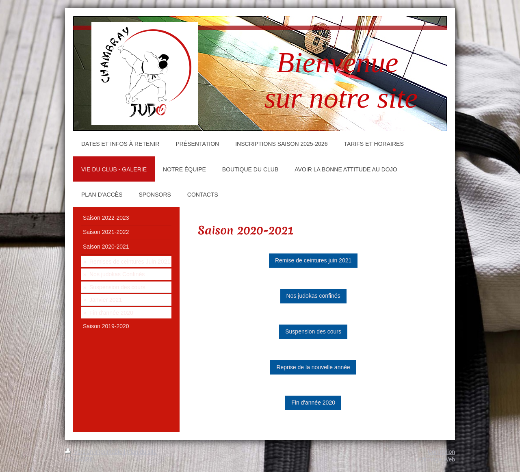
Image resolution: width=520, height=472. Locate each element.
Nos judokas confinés (313, 295)
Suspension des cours (313, 331)
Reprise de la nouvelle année (313, 367)
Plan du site (141, 451)
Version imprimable (94, 451)
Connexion (441, 451)
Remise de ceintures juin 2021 (313, 260)
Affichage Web (436, 459)
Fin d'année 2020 (313, 402)
